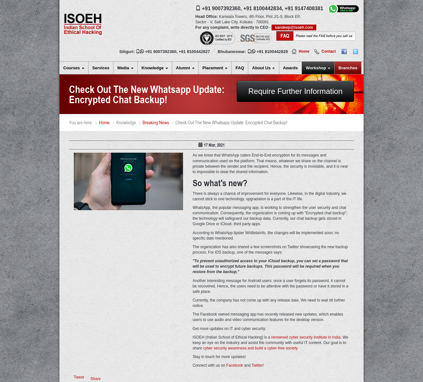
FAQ (239, 67)
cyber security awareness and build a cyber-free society (250, 348)
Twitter (257, 365)
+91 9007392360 (160, 51)
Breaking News (155, 122)
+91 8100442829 (272, 51)
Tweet (79, 377)
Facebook (234, 365)
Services (101, 67)
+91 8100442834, (263, 8)
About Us (263, 67)
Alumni (185, 67)
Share (95, 379)
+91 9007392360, (222, 8)
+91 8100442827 (194, 51)
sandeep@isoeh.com (294, 27)
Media (125, 67)
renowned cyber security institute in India (306, 337)
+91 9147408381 (304, 8)
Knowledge (155, 67)
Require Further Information (295, 91)
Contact (328, 51)
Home (304, 51)
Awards (290, 67)
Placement (215, 67)
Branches (347, 67)
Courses (73, 67)
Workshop (318, 67)
